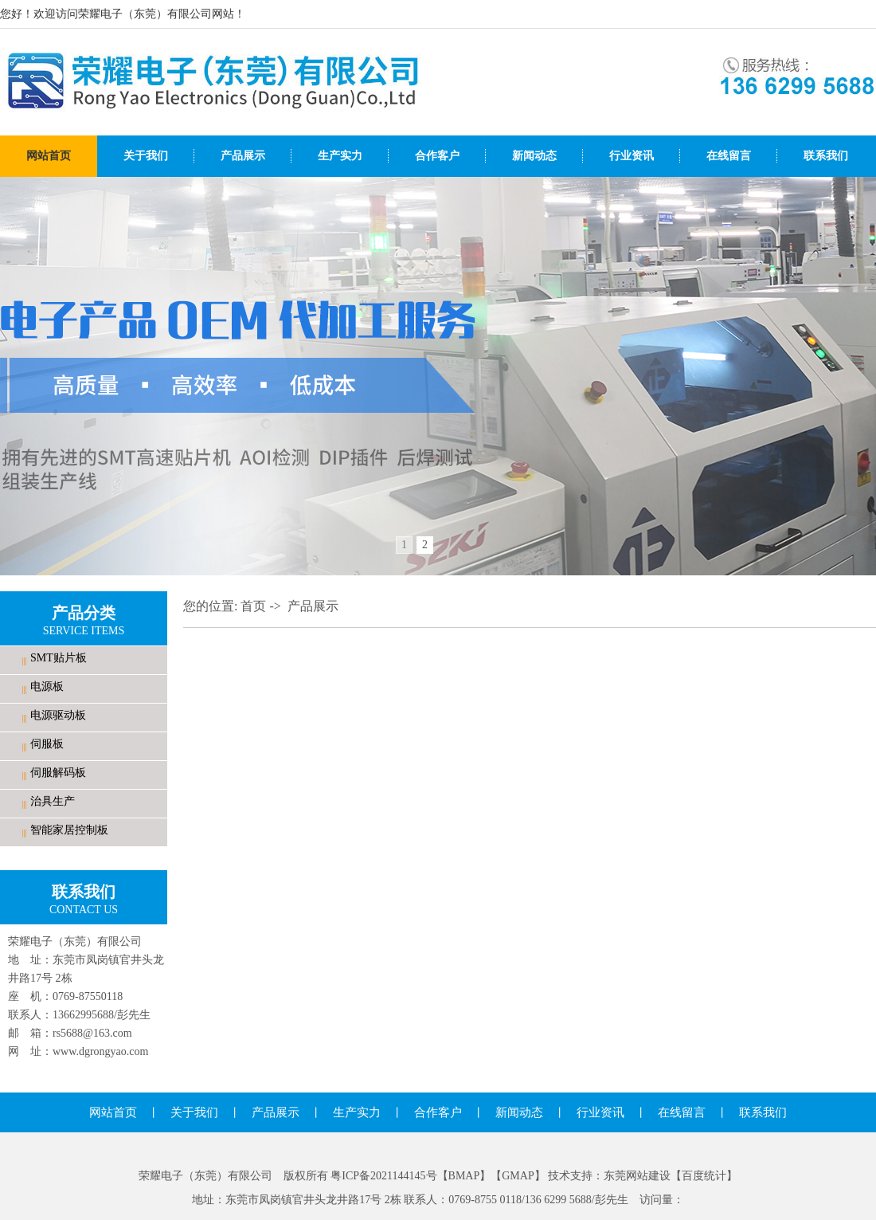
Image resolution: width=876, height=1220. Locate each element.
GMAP (518, 1176)
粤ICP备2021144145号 (383, 1176)
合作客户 (437, 156)
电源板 (47, 686)
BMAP (464, 1176)
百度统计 (704, 1176)
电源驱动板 (58, 715)
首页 (253, 606)
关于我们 (145, 156)
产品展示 (243, 156)
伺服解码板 (58, 773)
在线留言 (728, 156)
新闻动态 (534, 156)
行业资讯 (631, 156)
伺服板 (47, 744)
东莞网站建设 (637, 1176)
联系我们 (826, 156)
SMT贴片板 (58, 658)
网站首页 (48, 156)
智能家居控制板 (69, 830)
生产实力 (340, 156)
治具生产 (52, 801)
